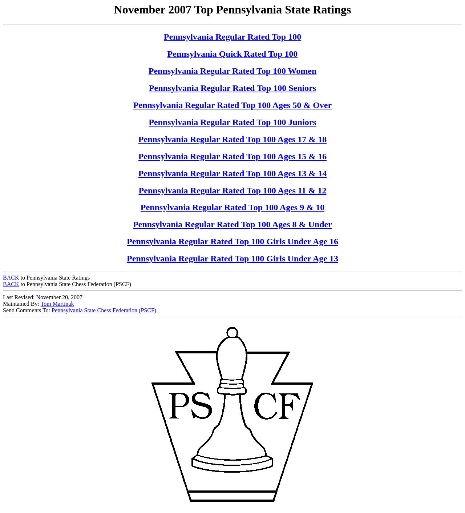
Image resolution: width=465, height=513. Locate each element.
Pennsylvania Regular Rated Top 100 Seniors (232, 88)
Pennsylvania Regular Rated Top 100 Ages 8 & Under (232, 224)
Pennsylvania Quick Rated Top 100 (232, 54)
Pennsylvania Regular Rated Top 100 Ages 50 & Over (232, 105)
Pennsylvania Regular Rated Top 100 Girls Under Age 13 (232, 258)
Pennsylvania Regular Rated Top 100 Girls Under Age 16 (232, 241)
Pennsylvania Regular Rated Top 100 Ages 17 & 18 (232, 139)
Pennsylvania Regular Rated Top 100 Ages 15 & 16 (232, 156)
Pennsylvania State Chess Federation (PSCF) (104, 310)
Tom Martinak (57, 304)
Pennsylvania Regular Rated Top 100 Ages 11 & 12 (233, 190)
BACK (11, 277)
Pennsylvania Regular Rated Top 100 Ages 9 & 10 (232, 207)
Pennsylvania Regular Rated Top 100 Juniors (232, 122)
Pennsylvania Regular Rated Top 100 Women (233, 71)
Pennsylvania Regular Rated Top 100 (232, 36)
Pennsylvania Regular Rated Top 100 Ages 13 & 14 (232, 173)
